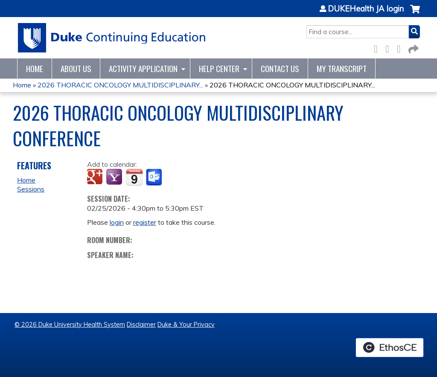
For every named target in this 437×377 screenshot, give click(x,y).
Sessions (30, 189)
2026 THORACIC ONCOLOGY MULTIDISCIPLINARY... (120, 85)
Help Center (219, 68)
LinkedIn (401, 47)
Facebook (378, 47)
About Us (76, 68)
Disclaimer (141, 324)
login (117, 222)
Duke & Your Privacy (186, 324)
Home (34, 68)
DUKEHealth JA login (366, 9)
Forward (412, 47)
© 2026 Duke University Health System (70, 324)
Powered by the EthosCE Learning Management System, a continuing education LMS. (389, 347)
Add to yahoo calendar (115, 177)
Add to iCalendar (134, 177)
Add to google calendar (96, 177)
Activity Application (143, 68)
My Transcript (342, 68)
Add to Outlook (154, 177)
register (144, 222)
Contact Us (280, 68)
